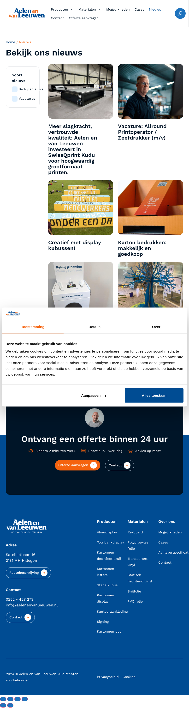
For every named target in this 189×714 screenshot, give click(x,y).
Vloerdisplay (107, 532)
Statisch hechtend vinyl (140, 578)
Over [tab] (156, 326)
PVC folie (135, 602)
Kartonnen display (105, 598)
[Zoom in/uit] (3, 699)
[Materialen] (90, 9)
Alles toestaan (154, 395)
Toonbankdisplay (109, 542)
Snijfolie (134, 591)
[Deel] (17, 699)
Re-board (135, 532)
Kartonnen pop (109, 632)
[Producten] (62, 9)
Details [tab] (94, 326)
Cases (163, 542)
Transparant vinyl (138, 562)
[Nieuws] (155, 9)
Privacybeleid (108, 677)
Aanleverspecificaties (170, 553)
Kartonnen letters (105, 572)
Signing (103, 622)
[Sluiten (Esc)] (25, 699)
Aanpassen (93, 395)
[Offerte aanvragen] (83, 18)
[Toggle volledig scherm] (10, 699)
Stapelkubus (107, 585)
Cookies (129, 677)
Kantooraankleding (109, 612)
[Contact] (57, 18)
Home (10, 42)
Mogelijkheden (170, 532)
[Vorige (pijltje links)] (3, 705)
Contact (164, 563)
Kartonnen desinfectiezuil (109, 556)
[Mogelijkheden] (118, 9)
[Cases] (139, 9)
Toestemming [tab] (33, 326)
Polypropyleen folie (139, 546)
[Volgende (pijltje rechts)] (10, 705)
